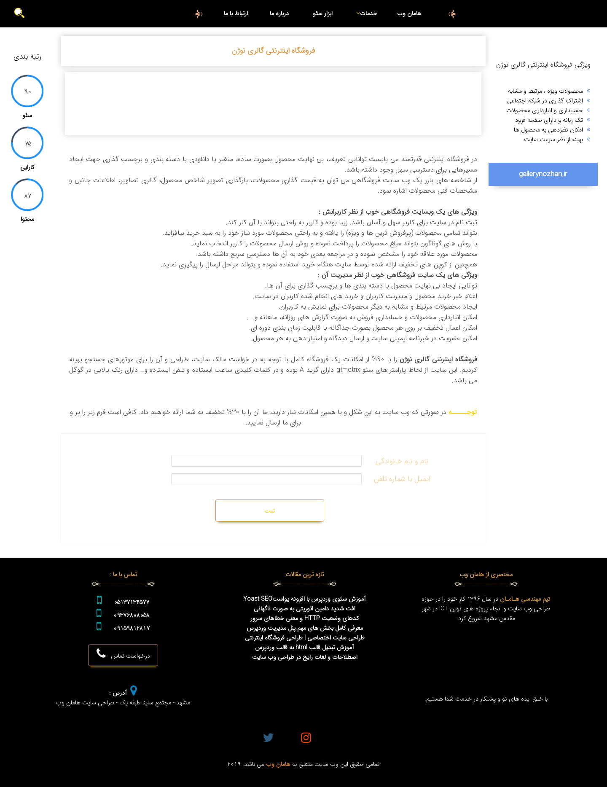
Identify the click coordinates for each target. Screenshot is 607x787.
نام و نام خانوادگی (402, 461)
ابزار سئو (323, 14)
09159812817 (131, 629)
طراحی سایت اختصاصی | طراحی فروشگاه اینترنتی (305, 638)
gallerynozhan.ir (543, 174)
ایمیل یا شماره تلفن (402, 479)
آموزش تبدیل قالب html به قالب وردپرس (304, 648)
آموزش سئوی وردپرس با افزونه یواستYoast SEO (304, 599)
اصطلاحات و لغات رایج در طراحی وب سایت (304, 657)
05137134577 (131, 602)
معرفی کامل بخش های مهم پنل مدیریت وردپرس (305, 628)
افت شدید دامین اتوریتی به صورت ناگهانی (304, 609)
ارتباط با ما (236, 14)
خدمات (365, 14)
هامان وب (409, 14)
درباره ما (279, 14)
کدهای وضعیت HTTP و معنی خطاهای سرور (304, 618)
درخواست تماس (123, 654)
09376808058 (131, 615)
